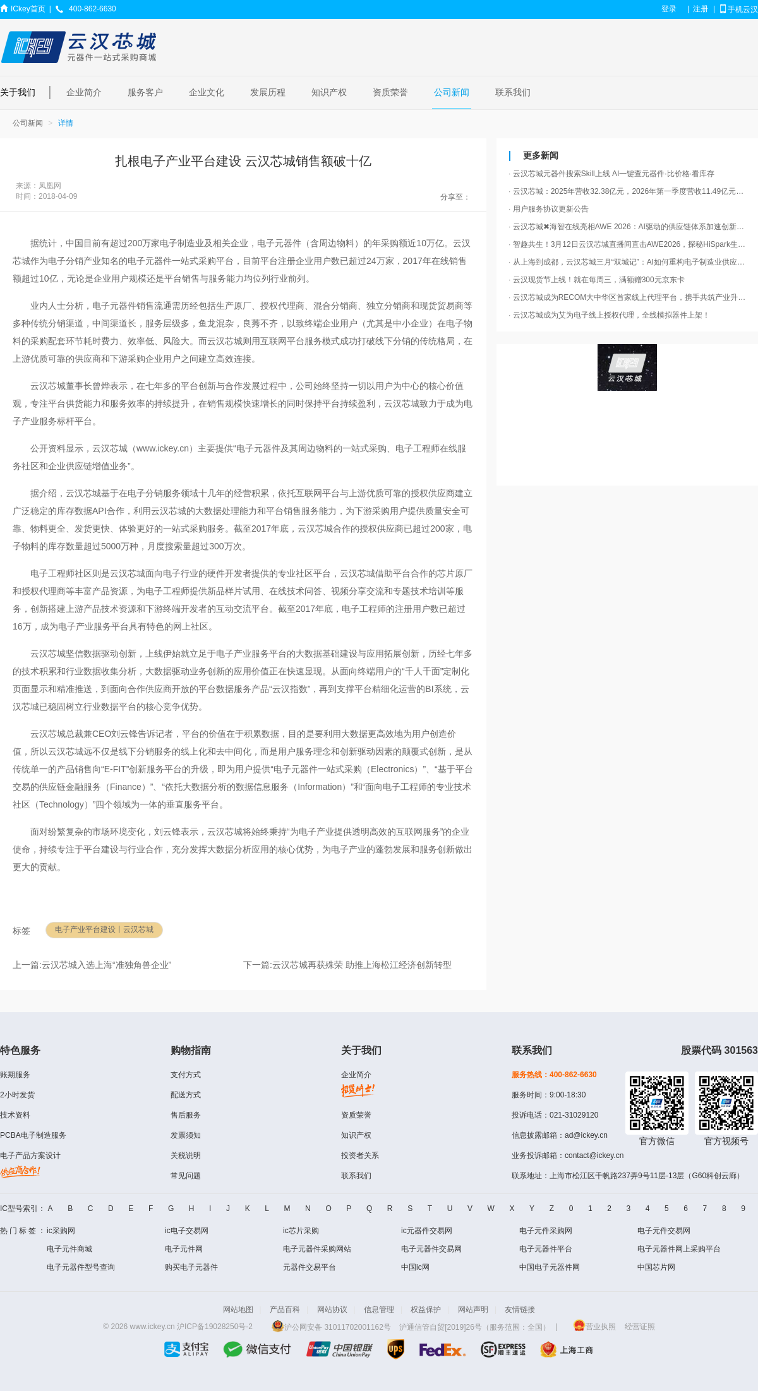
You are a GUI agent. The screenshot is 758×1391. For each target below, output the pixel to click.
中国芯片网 (656, 1267)
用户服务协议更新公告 (548, 209)
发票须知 (186, 1135)
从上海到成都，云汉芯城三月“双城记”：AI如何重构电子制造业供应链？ (628, 262)
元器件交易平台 (309, 1267)
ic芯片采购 (301, 1230)
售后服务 (186, 1115)
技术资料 (15, 1115)
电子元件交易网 (663, 1230)
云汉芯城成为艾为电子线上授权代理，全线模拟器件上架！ (609, 315)
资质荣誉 (390, 92)
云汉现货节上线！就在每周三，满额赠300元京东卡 (596, 279)
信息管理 (379, 1309)
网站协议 (332, 1309)
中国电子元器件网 (549, 1267)
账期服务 (15, 1074)
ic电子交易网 (186, 1230)
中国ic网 (415, 1267)
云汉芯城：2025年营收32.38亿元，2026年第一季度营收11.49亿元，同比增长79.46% (628, 191)
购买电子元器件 (191, 1267)
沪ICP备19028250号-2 (215, 1327)
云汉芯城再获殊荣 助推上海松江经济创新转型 (362, 965)
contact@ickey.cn (594, 1155)
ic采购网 (61, 1230)
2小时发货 (17, 1094)
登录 (669, 8)
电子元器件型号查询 (81, 1267)
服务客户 (145, 92)
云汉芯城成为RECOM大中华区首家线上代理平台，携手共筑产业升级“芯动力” (628, 297)
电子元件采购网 (545, 1230)
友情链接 (520, 1309)
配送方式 (186, 1094)
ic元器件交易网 (426, 1230)
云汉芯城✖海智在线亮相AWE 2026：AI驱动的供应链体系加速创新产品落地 (628, 226)
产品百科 (285, 1309)
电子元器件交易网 (431, 1249)
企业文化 (206, 92)
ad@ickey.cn (586, 1135)
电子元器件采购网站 (317, 1249)
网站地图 (238, 1309)
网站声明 (473, 1309)
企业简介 (84, 92)
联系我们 (513, 92)
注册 (700, 8)
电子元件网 (184, 1249)
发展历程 (268, 92)
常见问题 (186, 1175)
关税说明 (186, 1155)
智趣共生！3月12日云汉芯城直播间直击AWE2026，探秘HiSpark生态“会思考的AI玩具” (628, 244)
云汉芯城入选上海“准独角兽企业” (106, 965)
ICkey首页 (28, 8)
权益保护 (426, 1309)
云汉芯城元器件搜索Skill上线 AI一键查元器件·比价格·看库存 (611, 173)
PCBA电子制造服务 (33, 1135)
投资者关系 (360, 1155)
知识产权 (329, 92)
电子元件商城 (69, 1249)
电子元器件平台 (545, 1249)
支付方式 (186, 1074)
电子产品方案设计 (30, 1155)
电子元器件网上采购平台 (679, 1249)
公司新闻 (451, 92)
